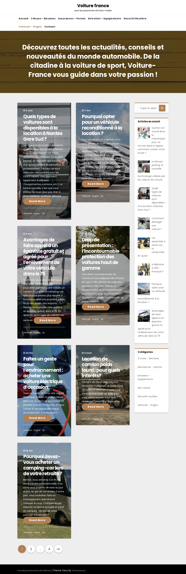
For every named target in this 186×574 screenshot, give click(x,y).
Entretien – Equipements (104, 18)
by (43, 213)
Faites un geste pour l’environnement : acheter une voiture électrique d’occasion (43, 373)
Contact (49, 26)
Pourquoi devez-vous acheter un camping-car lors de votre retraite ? (43, 465)
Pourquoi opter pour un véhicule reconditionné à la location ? (102, 125)
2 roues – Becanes (43, 18)
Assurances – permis (72, 18)
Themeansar (79, 570)
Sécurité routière (135, 18)
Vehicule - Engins (31, 213)
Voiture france (93, 7)
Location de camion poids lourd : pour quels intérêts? (101, 367)
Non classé (144, 387)
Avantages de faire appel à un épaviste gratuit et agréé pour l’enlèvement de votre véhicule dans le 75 (43, 257)
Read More (37, 201)
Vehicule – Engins (30, 26)
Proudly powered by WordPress (34, 570)
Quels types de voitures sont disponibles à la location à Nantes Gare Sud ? (42, 127)
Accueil (23, 18)
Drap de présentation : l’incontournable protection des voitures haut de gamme (100, 254)
